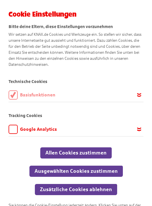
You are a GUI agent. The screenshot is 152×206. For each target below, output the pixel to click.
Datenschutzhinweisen (28, 64)
